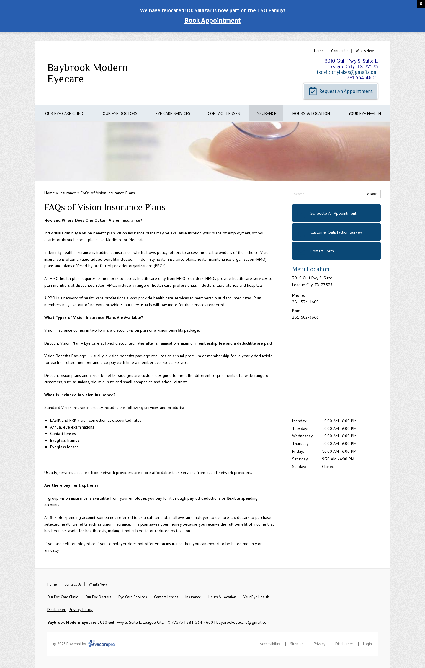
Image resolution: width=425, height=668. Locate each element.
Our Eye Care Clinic (64, 113)
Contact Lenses (224, 113)
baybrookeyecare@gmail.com (243, 622)
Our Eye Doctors (120, 113)
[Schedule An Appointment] (336, 213)
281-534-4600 (362, 78)
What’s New (365, 50)
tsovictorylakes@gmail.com (347, 72)
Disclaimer (56, 609)
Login (367, 643)
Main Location (310, 269)
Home (319, 50)
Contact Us (339, 50)
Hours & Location (311, 113)
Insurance (266, 113)
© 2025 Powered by (84, 643)
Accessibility (270, 643)
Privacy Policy (81, 609)
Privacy (319, 643)
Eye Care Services (173, 113)
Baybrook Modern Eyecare (87, 73)
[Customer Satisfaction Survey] (336, 232)
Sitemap (297, 643)
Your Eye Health (364, 113)
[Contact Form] (336, 251)
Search (372, 193)
